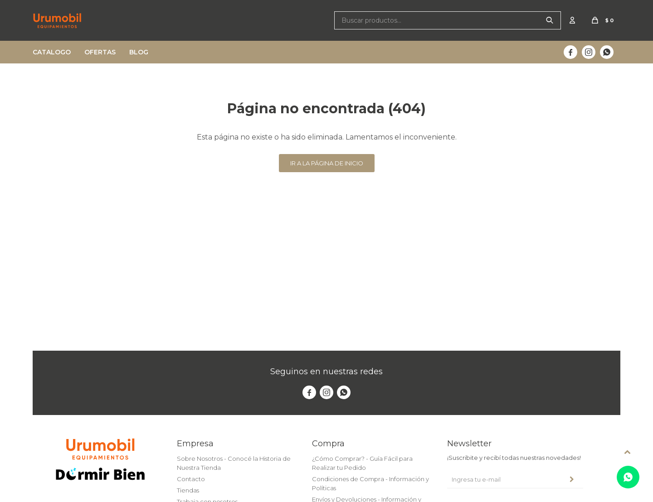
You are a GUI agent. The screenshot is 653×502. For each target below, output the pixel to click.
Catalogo (52, 52)
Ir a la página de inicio (326, 163)
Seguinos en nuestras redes (326, 371)
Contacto (191, 479)
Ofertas (100, 52)
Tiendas (188, 490)
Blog (138, 52)
